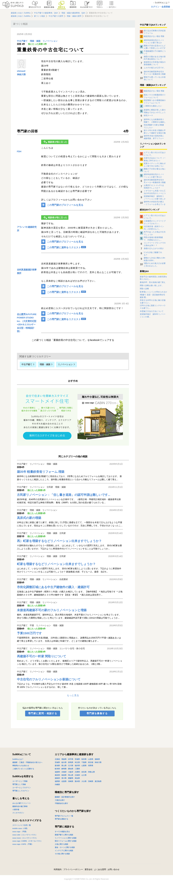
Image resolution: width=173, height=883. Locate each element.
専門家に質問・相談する (42, 713)
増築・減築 (35, 41)
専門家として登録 (19, 784)
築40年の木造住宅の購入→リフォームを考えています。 (155, 203)
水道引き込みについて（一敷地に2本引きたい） (155, 159)
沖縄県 (57, 784)
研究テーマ (148, 115)
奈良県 (83, 772)
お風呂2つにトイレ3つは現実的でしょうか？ (154, 186)
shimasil (21, 71)
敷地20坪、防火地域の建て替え (152, 282)
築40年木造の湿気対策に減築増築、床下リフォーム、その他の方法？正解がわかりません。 (155, 137)
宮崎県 (90, 781)
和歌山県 (91, 772)
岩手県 (70, 759)
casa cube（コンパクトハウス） (24, 835)
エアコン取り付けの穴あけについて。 (155, 153)
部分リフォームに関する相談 (65, 841)
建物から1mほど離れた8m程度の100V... (154, 259)
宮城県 (77, 759)
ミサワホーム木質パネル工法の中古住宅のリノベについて (155, 192)
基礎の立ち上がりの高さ (154, 248)
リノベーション (50, 41)
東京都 (90, 762)
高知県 (77, 778)
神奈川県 (21, 74)
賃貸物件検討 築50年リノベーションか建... (152, 315)
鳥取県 (57, 775)
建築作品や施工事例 (19, 806)
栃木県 (63, 762)
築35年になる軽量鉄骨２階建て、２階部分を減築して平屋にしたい (155, 120)
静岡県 (63, 769)
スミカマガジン (18, 813)
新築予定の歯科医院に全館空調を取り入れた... (153, 278)
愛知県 (70, 769)
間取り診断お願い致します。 (151, 285)
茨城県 (57, 762)
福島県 (97, 759)
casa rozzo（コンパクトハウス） (25, 838)
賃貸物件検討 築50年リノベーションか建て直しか (155, 197)
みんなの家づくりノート (21, 803)
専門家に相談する (64, 826)
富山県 (63, 765)
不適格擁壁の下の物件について (155, 52)
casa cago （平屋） (20, 831)
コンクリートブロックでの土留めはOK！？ (155, 244)
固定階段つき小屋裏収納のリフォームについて (155, 101)
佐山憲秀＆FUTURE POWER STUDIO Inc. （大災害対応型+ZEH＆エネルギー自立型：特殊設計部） (26, 323)
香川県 (63, 778)
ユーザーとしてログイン (21, 787)
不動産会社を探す (61, 803)
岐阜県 (57, 769)
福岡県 (57, 781)
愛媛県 (70, 778)
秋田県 (83, 759)
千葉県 (83, 762)
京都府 (63, 772)
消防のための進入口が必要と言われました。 (155, 264)
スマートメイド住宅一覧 (21, 825)
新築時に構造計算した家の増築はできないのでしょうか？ (155, 111)
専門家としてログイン (20, 791)
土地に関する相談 (61, 844)
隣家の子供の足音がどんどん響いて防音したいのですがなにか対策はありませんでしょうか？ (155, 47)
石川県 (70, 765)
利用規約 (58, 869)
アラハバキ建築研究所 (27, 229)
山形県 (90, 759)
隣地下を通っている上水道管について (155, 78)
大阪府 (70, 772)
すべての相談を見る (62, 831)
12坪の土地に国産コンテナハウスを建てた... (152, 306)
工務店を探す (60, 800)
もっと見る (73, 695)
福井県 (77, 765)
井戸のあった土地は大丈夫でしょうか (155, 233)
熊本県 (77, 781)
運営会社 (88, 869)
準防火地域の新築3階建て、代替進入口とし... (153, 238)
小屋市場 (15, 809)
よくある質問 (100, 869)
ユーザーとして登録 (19, 781)
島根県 (63, 775)
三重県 (77, 769)
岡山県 (70, 775)
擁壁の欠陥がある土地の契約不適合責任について (155, 58)
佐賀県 (63, 781)
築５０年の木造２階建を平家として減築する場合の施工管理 (155, 131)
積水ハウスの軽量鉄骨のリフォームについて (155, 96)
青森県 (63, 759)
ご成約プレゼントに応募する (23, 769)
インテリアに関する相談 (64, 850)
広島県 (77, 775)
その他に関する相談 (62, 854)
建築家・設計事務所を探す (65, 797)
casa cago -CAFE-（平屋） (22, 844)
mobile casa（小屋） (20, 828)
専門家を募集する (97, 713)
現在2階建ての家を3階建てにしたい (154, 126)
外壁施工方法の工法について (151, 311)
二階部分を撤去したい (153, 106)
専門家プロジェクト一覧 (64, 816)
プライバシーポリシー (73, 869)
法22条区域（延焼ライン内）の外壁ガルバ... (154, 227)
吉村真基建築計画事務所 (27, 271)
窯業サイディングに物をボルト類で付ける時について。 (155, 164)
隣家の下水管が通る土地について (155, 170)
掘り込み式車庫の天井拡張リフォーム (155, 32)
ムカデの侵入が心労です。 (155, 68)
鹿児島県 (98, 781)
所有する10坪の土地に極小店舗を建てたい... (152, 301)
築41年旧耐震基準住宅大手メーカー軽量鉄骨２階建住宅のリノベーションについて (155, 73)
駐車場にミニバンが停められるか (153, 292)
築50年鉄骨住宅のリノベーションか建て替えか (154, 41)
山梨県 (83, 765)
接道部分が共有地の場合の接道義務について (155, 63)
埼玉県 (77, 762)
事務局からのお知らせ (20, 765)
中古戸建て (22, 41)
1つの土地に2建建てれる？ (153, 253)
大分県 (83, 781)
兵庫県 (77, 772)
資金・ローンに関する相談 (65, 847)
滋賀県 (57, 772)
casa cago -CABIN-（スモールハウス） (27, 841)
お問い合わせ (113, 869)
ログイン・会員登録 (160, 6)
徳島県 (57, 778)
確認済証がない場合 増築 (154, 36)
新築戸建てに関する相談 (64, 835)
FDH (19, 151)
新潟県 (57, 765)
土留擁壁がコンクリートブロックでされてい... (155, 222)
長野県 (90, 765)
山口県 (83, 775)
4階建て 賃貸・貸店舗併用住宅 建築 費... (152, 296)
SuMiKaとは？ (17, 759)
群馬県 (70, 762)
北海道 (57, 759)
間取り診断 (144, 289)
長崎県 (70, 781)
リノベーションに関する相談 (65, 838)
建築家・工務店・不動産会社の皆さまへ (27, 762)
